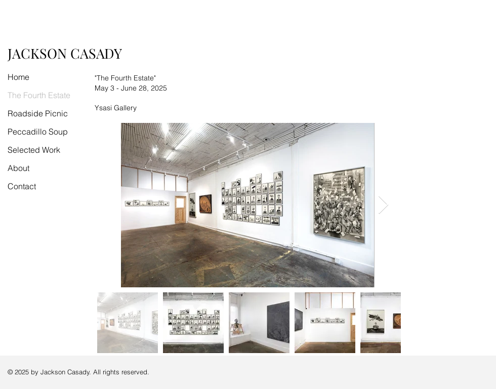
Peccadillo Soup (38, 131)
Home (18, 77)
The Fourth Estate (39, 95)
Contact (22, 186)
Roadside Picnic (38, 113)
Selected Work (34, 150)
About (18, 168)
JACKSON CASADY (65, 53)
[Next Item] (383, 205)
